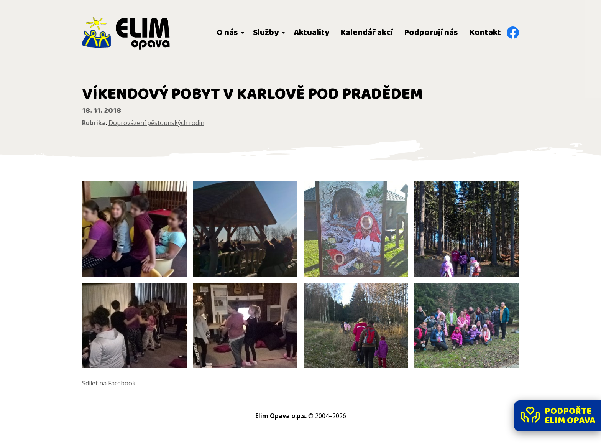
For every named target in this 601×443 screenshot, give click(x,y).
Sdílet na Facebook (109, 383)
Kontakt (485, 33)
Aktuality (311, 33)
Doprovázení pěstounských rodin (156, 123)
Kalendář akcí (367, 33)
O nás (227, 33)
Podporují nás (431, 33)
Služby (266, 33)
